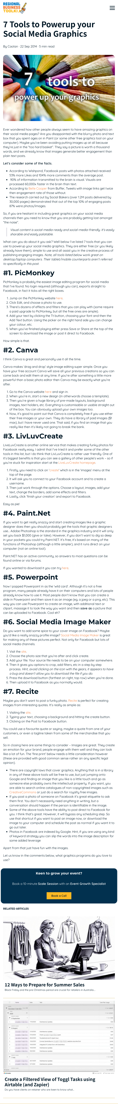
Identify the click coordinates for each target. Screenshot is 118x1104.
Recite (72, 701)
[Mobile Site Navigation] (112, 8)
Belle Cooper (37, 188)
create (54, 470)
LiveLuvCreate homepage (76, 463)
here (59, 298)
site (23, 651)
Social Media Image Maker (80, 635)
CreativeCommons (22, 792)
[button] (59, 896)
